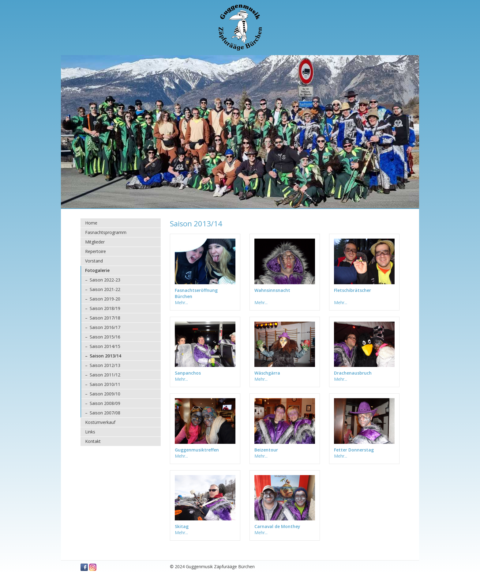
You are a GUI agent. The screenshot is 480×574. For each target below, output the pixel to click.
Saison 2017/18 (105, 318)
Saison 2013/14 (105, 356)
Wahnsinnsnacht (272, 290)
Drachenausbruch (353, 373)
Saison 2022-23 (105, 280)
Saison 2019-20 (105, 299)
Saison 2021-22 (105, 289)
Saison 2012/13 (105, 365)
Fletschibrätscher (352, 290)
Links (90, 432)
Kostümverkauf (100, 422)
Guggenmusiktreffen (197, 450)
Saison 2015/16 (105, 337)
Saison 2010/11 (105, 384)
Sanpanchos (188, 373)
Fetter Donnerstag (354, 450)
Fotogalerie (97, 270)
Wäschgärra (267, 373)
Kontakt (93, 441)
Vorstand (94, 261)
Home (91, 223)
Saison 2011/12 (105, 375)
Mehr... (181, 302)
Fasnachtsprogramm (105, 232)
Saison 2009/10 (105, 394)
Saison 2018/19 (105, 308)
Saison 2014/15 (105, 346)
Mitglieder (95, 242)
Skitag (182, 526)
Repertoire (95, 251)
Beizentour (266, 450)
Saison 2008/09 (105, 403)
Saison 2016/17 (105, 327)
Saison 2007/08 (105, 413)
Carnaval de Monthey (277, 526)
